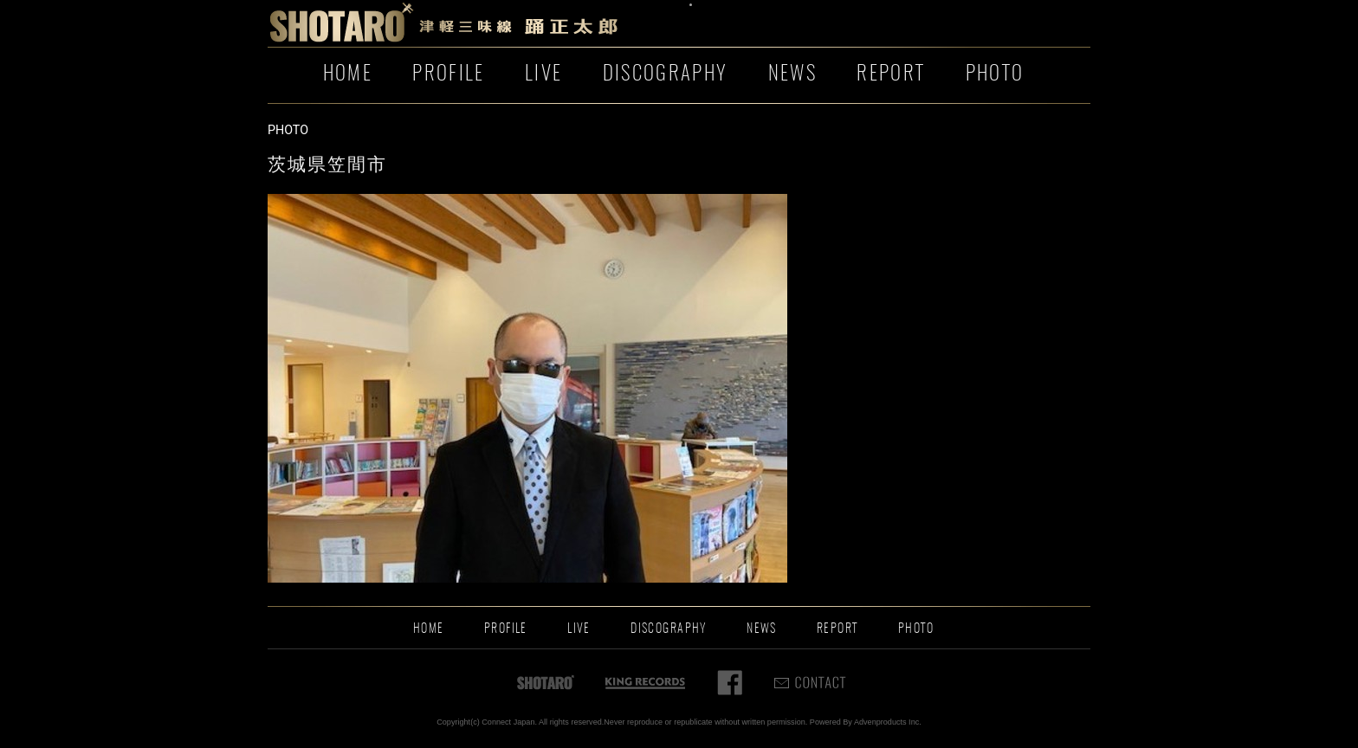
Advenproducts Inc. (888, 722)
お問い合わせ (895, 24)
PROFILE (448, 74)
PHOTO (995, 74)
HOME (347, 74)
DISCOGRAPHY (665, 74)
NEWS (792, 74)
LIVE (543, 74)
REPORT (891, 74)
